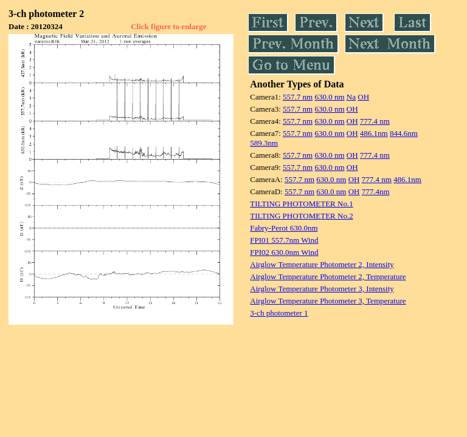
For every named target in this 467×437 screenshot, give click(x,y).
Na (351, 96)
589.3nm (264, 142)
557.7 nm (298, 96)
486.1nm (374, 133)
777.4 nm (375, 121)
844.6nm (404, 133)
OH (363, 96)
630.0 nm (329, 96)
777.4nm (376, 191)
